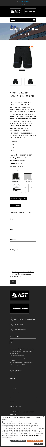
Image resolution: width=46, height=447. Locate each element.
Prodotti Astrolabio (14, 393)
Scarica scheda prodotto (18, 199)
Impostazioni (38, 444)
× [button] (43, 417)
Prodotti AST (13, 389)
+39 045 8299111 (23, 2)
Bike (12, 148)
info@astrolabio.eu (20, 329)
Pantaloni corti (15, 151)
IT (24, 4)
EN (22, 4)
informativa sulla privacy (29, 435)
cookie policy (7, 437)
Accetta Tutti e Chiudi (35, 440)
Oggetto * (13, 239)
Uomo (13, 144)
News (11, 397)
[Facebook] (11, 342)
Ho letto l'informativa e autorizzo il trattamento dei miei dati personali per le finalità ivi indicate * (23, 274)
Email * (12, 229)
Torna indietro (15, 205)
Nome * (12, 219)
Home (11, 385)
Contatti (12, 401)
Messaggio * (14, 250)
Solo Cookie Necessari (18, 440)
